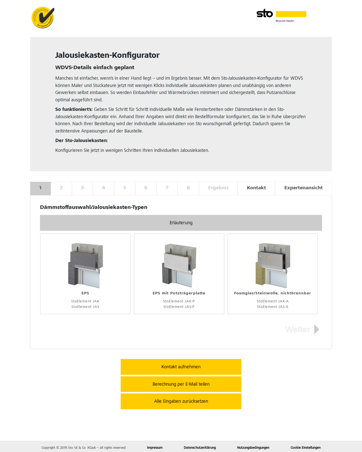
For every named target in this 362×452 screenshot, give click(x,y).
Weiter (297, 330)
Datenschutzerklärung (200, 448)
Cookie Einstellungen (306, 448)
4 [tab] (103, 188)
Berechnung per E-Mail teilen (181, 384)
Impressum (154, 448)
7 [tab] (167, 188)
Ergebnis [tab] (218, 188)
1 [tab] (40, 188)
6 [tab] (145, 188)
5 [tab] (124, 188)
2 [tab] (61, 188)
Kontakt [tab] (256, 188)
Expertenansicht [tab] (303, 188)
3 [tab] (82, 188)
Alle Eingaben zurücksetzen (181, 401)
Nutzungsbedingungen (253, 448)
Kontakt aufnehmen (181, 367)
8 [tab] (188, 188)
